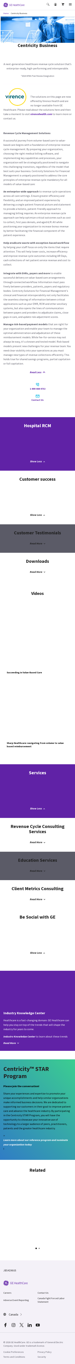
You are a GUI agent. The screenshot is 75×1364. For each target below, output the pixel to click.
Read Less (37, 372)
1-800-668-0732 (37, 386)
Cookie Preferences (13, 1351)
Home (6, 13)
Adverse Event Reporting (16, 1300)
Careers (7, 1292)
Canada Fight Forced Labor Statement (51, 1300)
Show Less (37, 461)
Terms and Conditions (14, 1356)
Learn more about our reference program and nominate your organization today (35, 1142)
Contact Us (37, 398)
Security (42, 1356)
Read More (37, 543)
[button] (48, 6)
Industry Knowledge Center (19, 1036)
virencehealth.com (41, 114)
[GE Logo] (13, 4)
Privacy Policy (45, 1351)
